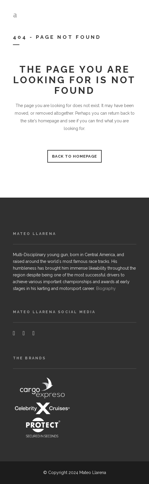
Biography (106, 288)
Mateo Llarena (92, 472)
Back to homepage (74, 156)
